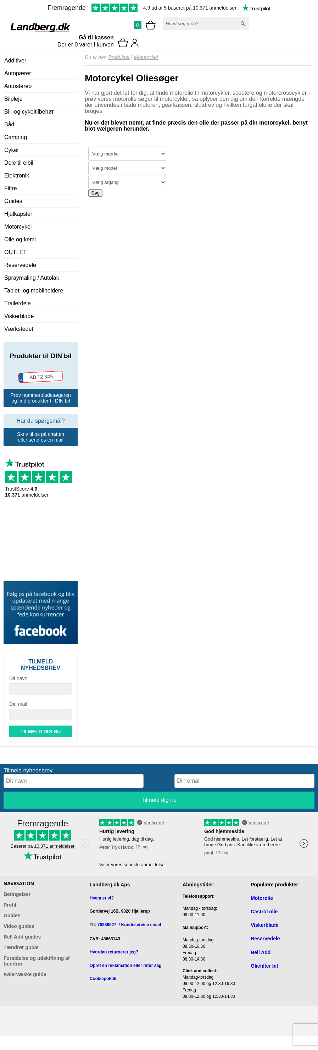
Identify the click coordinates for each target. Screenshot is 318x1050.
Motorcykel (18, 227)
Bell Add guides (22, 937)
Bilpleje (13, 99)
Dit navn (18, 678)
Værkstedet (18, 329)
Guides (13, 201)
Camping (15, 137)
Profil (10, 905)
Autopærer (17, 73)
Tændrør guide (21, 947)
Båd (9, 124)
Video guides (19, 926)
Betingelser (17, 894)
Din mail (18, 704)
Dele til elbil (18, 163)
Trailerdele (17, 303)
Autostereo (18, 86)
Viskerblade (19, 316)
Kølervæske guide (25, 974)
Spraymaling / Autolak (31, 278)
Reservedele (20, 265)
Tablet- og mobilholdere (33, 291)
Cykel (11, 150)
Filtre (10, 188)
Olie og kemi (20, 239)
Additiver (15, 61)
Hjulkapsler (18, 214)
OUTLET (15, 252)
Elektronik (16, 176)
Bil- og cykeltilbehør (29, 112)
